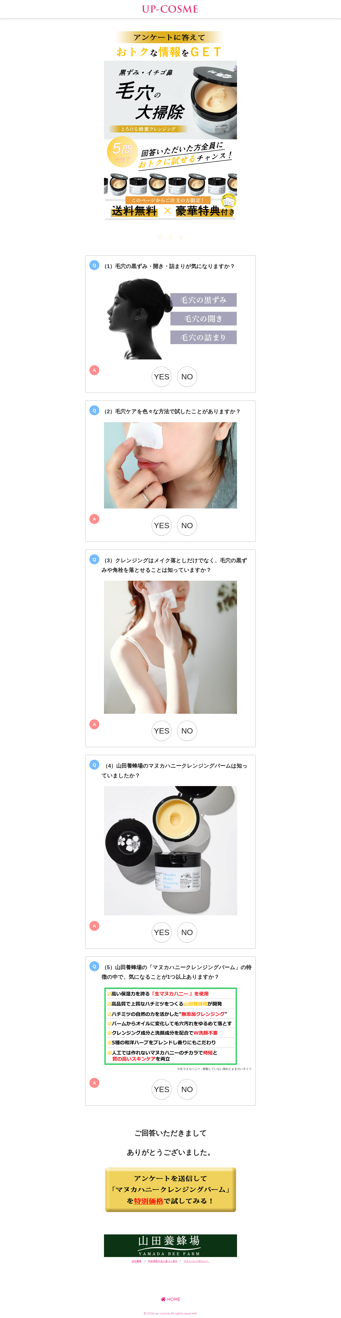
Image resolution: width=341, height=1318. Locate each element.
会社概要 (136, 1261)
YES (161, 376)
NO (187, 376)
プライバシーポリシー (196, 1261)
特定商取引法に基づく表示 (162, 1261)
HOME (170, 1299)
